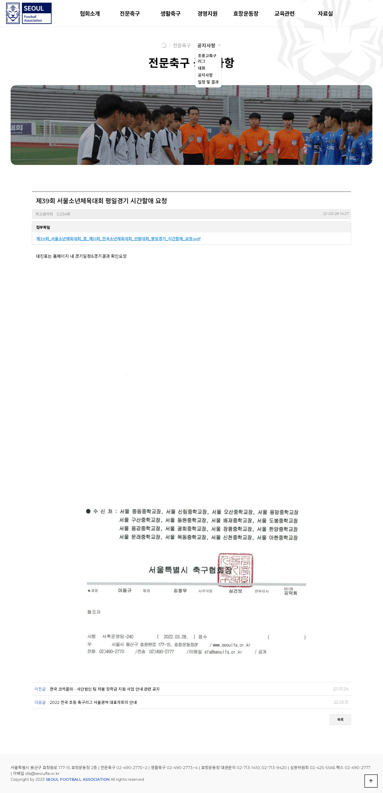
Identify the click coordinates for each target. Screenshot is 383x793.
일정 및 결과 (208, 82)
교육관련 (284, 13)
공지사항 (206, 46)
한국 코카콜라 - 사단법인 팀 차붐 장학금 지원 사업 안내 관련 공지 (105, 689)
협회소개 (90, 13)
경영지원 (207, 13)
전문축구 (130, 13)
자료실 (325, 13)
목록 (340, 719)
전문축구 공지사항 (191, 63)
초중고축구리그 (207, 58)
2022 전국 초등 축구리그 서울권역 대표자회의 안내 (93, 702)
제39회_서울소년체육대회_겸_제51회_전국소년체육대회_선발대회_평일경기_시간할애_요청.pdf (118, 238)
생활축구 (170, 13)
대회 (201, 68)
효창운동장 (246, 13)
